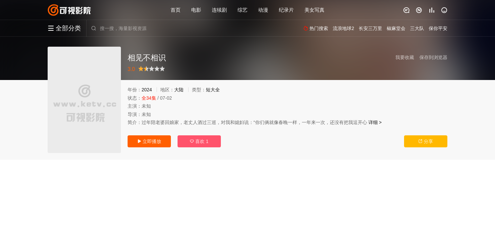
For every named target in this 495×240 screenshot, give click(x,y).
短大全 (213, 89)
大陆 (179, 89)
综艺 (242, 10)
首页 (176, 10)
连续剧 (219, 10)
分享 (425, 141)
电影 (196, 10)
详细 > (375, 122)
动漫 (263, 10)
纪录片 (286, 10)
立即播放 (149, 141)
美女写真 (314, 10)
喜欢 (199, 141)
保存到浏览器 (433, 57)
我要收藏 (404, 57)
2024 (147, 89)
